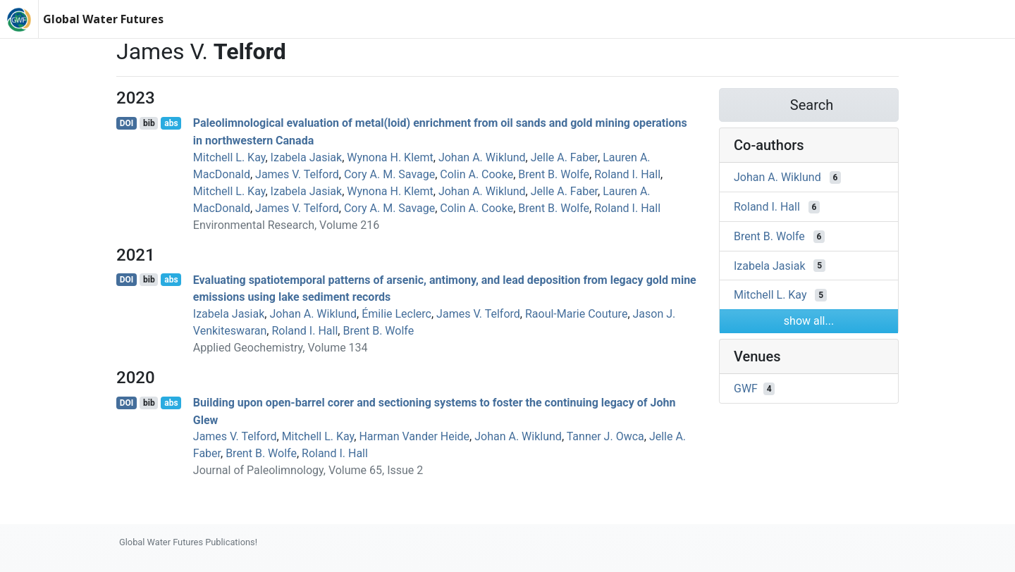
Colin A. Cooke (476, 174)
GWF (746, 388)
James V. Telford (297, 174)
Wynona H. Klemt (390, 157)
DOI (127, 123)
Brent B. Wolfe (553, 174)
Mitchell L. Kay (229, 157)
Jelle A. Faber (564, 157)
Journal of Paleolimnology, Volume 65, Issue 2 (308, 470)
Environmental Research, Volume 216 (286, 225)
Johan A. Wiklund (482, 157)
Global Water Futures (103, 19)
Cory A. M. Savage (389, 174)
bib (149, 123)
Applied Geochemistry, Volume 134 (280, 347)
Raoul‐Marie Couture (576, 314)
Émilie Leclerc (396, 314)
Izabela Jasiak (307, 157)
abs (171, 123)
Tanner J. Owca (605, 436)
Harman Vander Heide (414, 436)
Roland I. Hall (627, 174)
